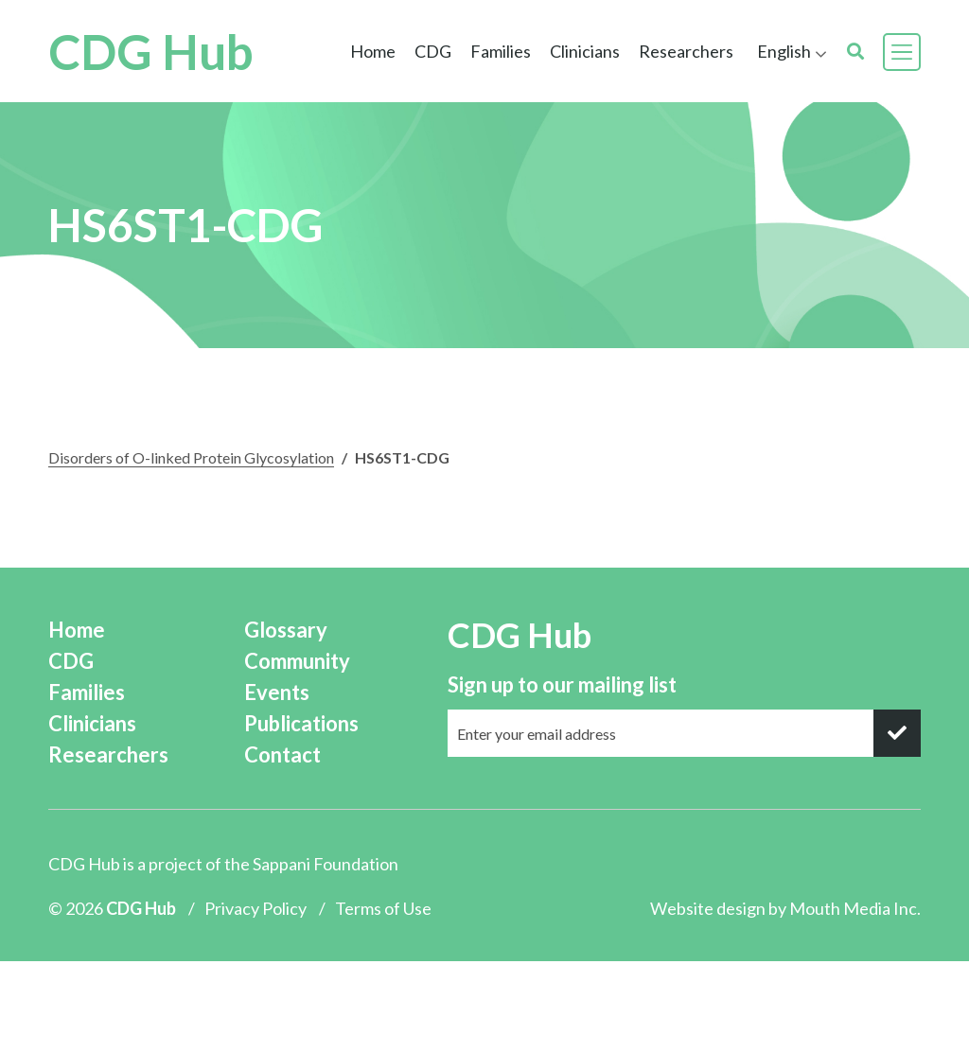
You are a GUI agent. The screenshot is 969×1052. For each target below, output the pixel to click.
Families (500, 51)
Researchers (686, 51)
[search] (855, 51)
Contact (282, 754)
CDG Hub (151, 51)
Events (276, 692)
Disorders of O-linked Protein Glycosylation (191, 457)
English (784, 51)
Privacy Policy (255, 908)
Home (373, 51)
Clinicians (585, 51)
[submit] (897, 733)
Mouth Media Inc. (855, 908)
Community (297, 661)
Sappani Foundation (325, 863)
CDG (432, 51)
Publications (301, 723)
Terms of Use (383, 908)
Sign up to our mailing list (562, 684)
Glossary (285, 629)
